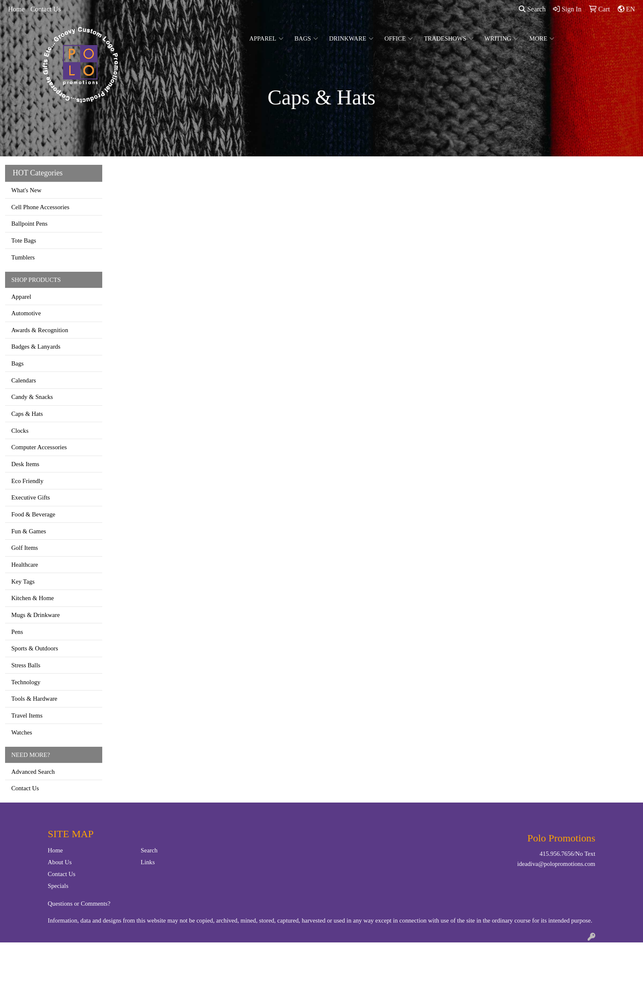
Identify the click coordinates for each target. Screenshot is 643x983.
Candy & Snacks (32, 396)
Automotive (26, 313)
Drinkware (351, 38)
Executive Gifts (30, 497)
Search (532, 9)
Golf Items (24, 547)
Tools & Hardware (34, 698)
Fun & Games (28, 531)
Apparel (266, 38)
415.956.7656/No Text (567, 853)
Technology (26, 682)
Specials (58, 885)
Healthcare (24, 564)
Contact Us (45, 9)
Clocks (20, 430)
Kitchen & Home (32, 598)
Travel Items (27, 715)
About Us (60, 862)
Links (148, 862)
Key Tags (23, 581)
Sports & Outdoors (34, 648)
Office (398, 38)
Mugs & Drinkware (35, 615)
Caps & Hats (27, 413)
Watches (21, 732)
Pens (17, 631)
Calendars (23, 380)
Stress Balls (26, 665)
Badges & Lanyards (35, 346)
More (541, 38)
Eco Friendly (27, 481)
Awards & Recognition (39, 330)
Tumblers (23, 257)
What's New (26, 190)
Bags (306, 38)
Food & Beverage (33, 514)
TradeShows (448, 38)
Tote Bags (23, 240)
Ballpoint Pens (29, 223)
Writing (502, 38)
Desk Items (25, 464)
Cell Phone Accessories (40, 207)
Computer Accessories (39, 447)
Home (16, 9)
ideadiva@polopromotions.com (556, 863)
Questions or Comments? (79, 903)
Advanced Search (33, 771)
